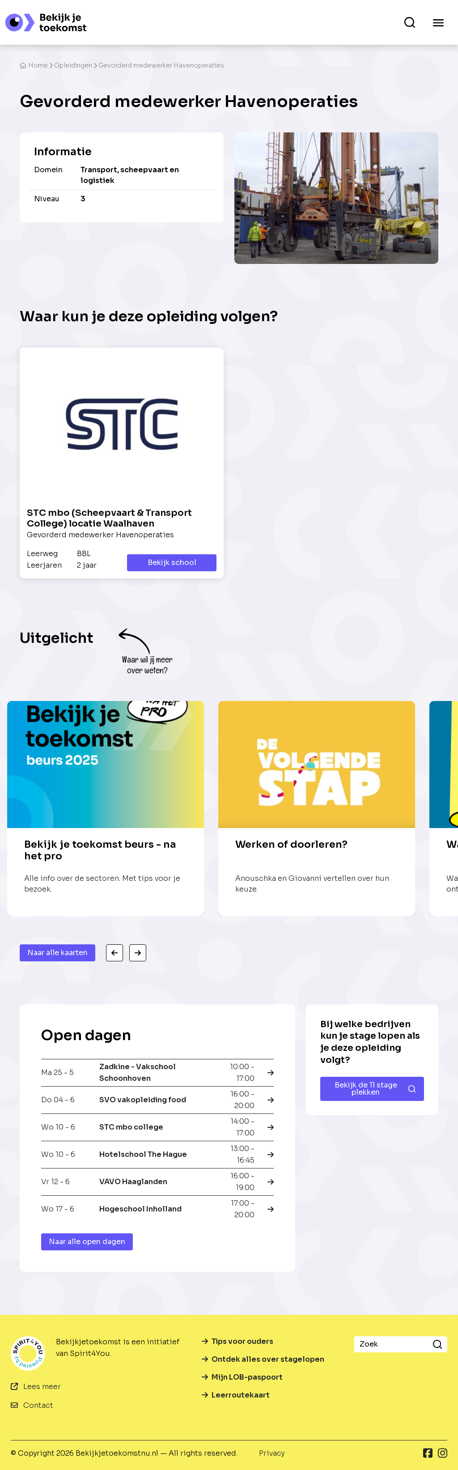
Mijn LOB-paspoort (242, 1377)
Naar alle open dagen (87, 1241)
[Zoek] (391, 1344)
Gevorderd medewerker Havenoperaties (161, 65)
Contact (32, 1405)
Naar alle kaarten (57, 952)
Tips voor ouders (237, 1341)
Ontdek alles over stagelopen (263, 1359)
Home (34, 65)
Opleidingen (73, 65)
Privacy (271, 1453)
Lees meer (36, 1386)
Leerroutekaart (236, 1395)
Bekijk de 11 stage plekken (375, 1088)
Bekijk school (172, 562)
